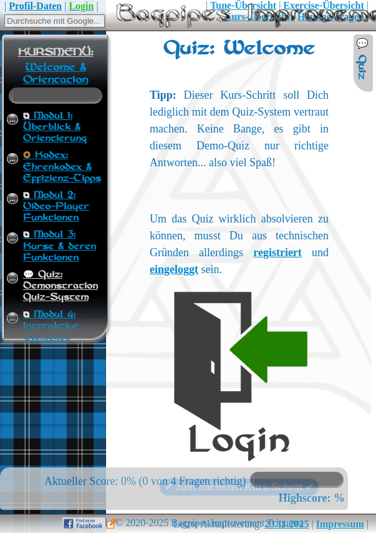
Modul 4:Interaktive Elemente (51, 326)
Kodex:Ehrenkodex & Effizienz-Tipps (62, 166)
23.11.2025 (286, 524)
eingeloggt (174, 269)
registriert (277, 252)
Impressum (340, 524)
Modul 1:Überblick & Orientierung (55, 127)
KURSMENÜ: (56, 52)
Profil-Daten (35, 6)
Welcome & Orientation (55, 73)
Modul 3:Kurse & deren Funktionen (59, 246)
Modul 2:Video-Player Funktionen (56, 206)
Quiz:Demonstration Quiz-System (60, 286)
